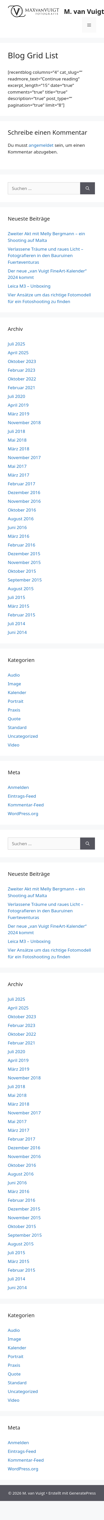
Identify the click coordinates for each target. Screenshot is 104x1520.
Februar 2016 (21, 545)
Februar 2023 (21, 370)
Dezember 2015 (24, 554)
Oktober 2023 (22, 361)
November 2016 (24, 501)
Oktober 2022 (22, 379)
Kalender (17, 692)
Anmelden (18, 787)
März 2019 (18, 414)
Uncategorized (23, 736)
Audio (14, 675)
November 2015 (24, 562)
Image (14, 684)
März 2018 (18, 449)
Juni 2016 (17, 527)
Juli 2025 (16, 344)
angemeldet (41, 145)
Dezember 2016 (24, 492)
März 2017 (18, 475)
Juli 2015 (16, 597)
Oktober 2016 (22, 510)
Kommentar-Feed (26, 805)
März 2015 (18, 606)
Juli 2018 (16, 431)
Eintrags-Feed (22, 796)
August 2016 (21, 519)
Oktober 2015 (22, 571)
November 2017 (24, 457)
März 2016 (18, 536)
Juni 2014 (17, 632)
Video (13, 745)
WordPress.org (23, 813)
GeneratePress (82, 1493)
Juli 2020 (16, 396)
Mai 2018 (17, 440)
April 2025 (18, 353)
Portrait (15, 701)
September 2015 (25, 580)
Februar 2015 (21, 615)
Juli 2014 (16, 623)
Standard (17, 727)
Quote (14, 719)
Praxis (14, 710)
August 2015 (21, 588)
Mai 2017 (17, 466)
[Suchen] (87, 188)
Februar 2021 (21, 387)
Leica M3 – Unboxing (29, 286)
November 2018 (24, 422)
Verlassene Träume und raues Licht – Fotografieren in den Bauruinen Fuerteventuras (45, 255)
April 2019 (18, 405)
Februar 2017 (21, 484)
